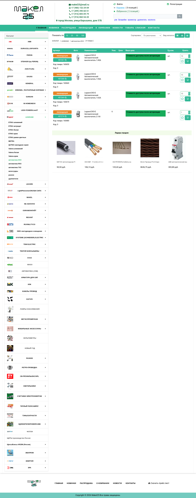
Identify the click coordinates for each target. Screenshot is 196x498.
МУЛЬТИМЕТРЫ (21, 338)
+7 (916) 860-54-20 (80, 17)
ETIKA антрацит (14, 126)
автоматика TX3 (14, 167)
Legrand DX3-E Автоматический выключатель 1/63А (92, 95)
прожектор (132, 20)
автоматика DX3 (14, 160)
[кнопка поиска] (179, 16)
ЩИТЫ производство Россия (18, 438)
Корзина (120, 8)
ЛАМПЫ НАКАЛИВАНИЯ (23, 309)
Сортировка (136, 35)
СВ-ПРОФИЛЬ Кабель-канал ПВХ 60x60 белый (130, 162)
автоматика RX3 (14, 164)
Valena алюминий (15, 149)
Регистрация (176, 4)
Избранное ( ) (127, 11)
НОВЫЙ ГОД (21, 348)
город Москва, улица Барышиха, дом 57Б (80, 20)
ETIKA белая (13, 130)
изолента (151, 20)
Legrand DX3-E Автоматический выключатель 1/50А (92, 76)
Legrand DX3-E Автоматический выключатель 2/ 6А (92, 114)
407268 (62, 79)
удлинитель (142, 20)
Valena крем (13, 156)
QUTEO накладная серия (18, 145)
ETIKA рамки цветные (17, 137)
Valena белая (13, 152)
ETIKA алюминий (15, 122)
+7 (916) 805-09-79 (80, 14)
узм (115, 20)
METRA (11, 141)
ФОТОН (20, 431)
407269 (62, 98)
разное (11, 175)
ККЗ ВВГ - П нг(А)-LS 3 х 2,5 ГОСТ (97, 162)
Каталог (10, 36)
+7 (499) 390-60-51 (80, 11)
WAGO (19, 264)
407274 (62, 116)
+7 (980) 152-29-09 (80, 8)
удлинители (13, 179)
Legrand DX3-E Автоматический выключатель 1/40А (92, 57)
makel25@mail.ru (80, 4)
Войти (120, 4)
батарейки (122, 20)
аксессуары (13, 171)
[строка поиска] (145, 16)
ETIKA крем (13, 134)
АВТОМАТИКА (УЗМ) (22, 271)
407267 (62, 60)
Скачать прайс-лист (158, 483)
